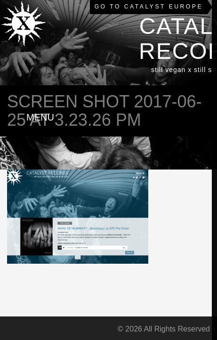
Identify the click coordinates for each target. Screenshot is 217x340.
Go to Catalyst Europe (149, 6)
